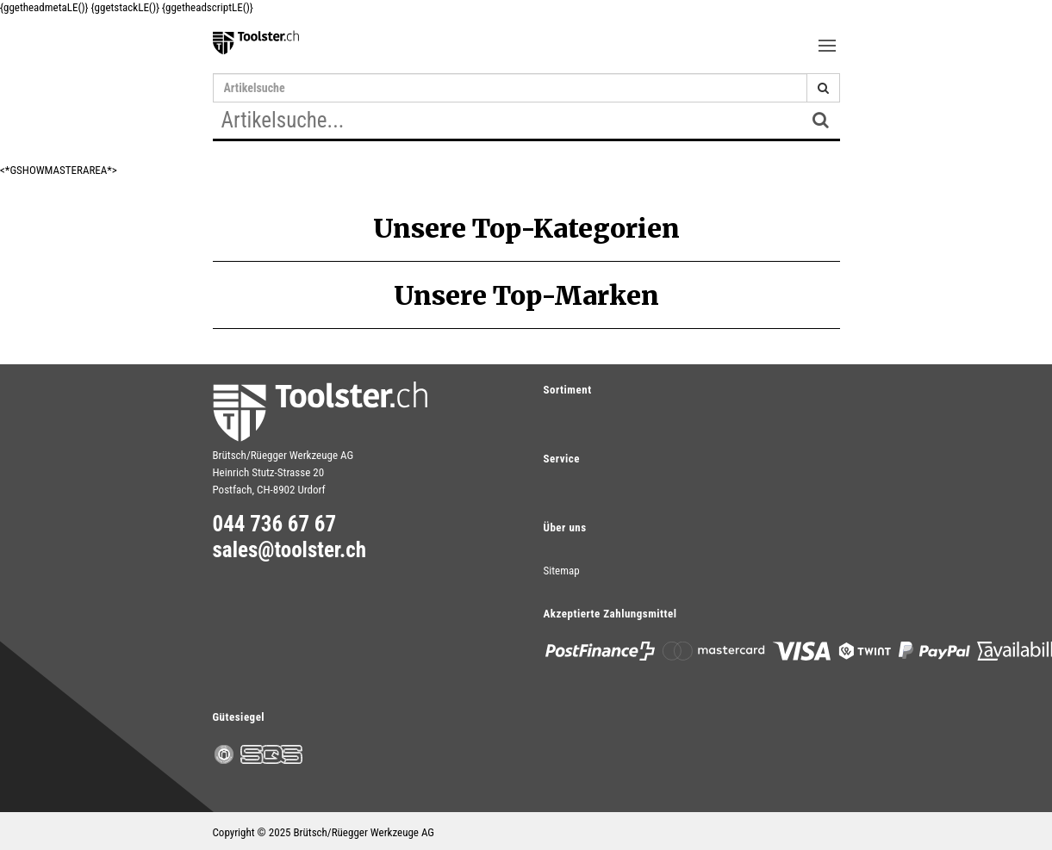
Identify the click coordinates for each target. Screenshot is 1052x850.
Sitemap (562, 570)
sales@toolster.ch (290, 550)
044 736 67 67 (275, 524)
